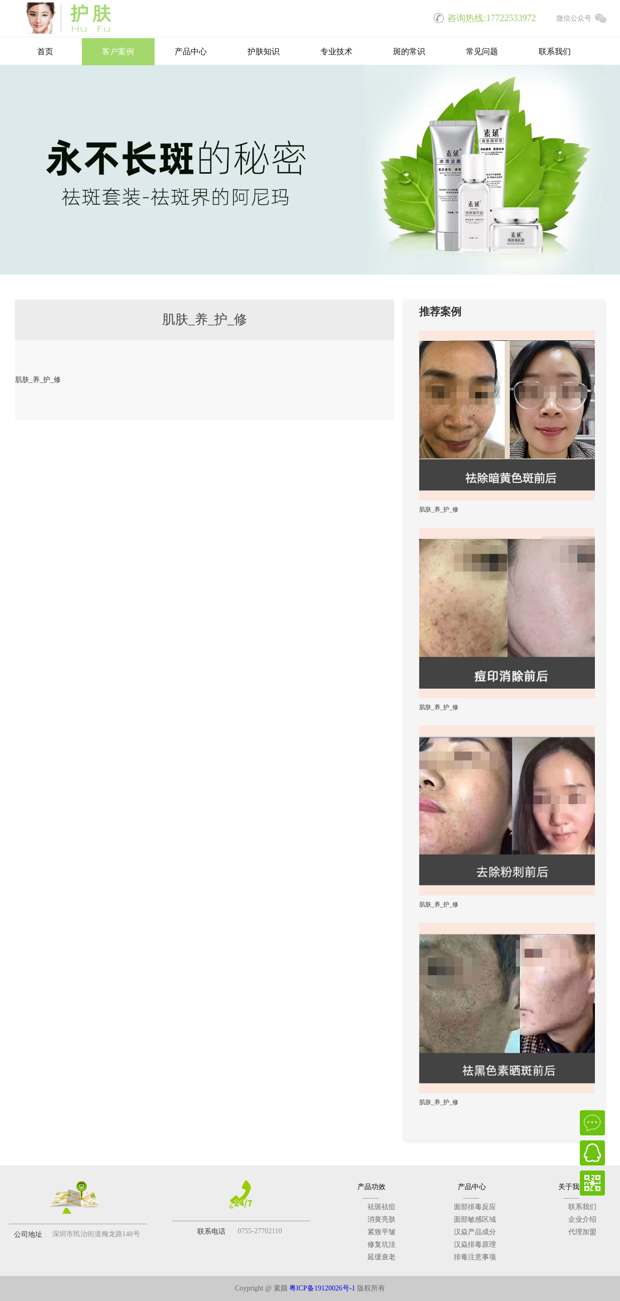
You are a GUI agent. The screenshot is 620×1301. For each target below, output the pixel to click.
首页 (45, 52)
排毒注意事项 (475, 1257)
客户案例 (118, 52)
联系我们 (555, 52)
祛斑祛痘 (381, 1207)
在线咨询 (592, 1122)
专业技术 (336, 52)
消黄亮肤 (381, 1219)
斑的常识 (409, 52)
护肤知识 (263, 52)
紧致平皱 (381, 1232)
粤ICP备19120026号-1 (322, 1288)
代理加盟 (582, 1232)
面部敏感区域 (475, 1219)
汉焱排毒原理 (475, 1244)
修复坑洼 (381, 1244)
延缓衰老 (381, 1257)
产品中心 (191, 52)
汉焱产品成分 (475, 1232)
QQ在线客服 (592, 1152)
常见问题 (482, 52)
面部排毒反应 (475, 1207)
